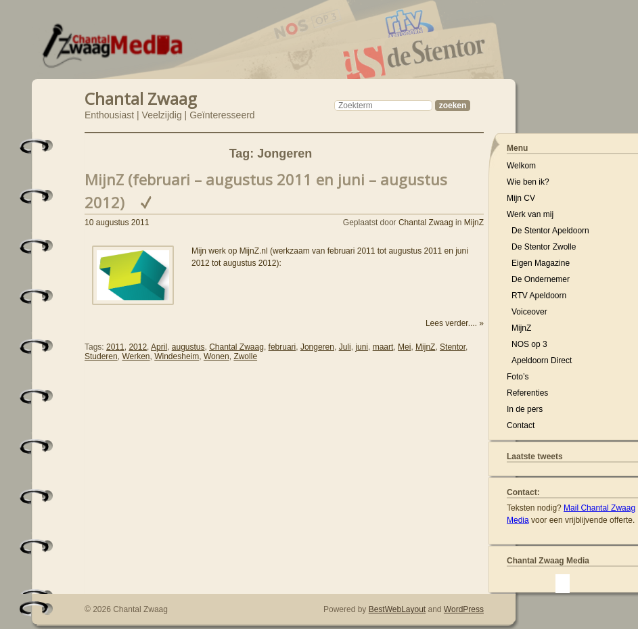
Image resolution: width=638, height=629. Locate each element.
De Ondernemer (540, 279)
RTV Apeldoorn (538, 295)
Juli (345, 347)
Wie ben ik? (528, 182)
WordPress (464, 609)
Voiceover (529, 312)
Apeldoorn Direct (541, 360)
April (159, 347)
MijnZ (474, 222)
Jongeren (317, 347)
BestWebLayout (397, 609)
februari (282, 347)
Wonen (216, 356)
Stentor (452, 347)
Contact (520, 425)
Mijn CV (521, 198)
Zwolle (245, 356)
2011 (115, 347)
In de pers (525, 409)
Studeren (101, 356)
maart (383, 347)
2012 (138, 347)
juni (361, 347)
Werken (136, 356)
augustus (188, 347)
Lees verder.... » (455, 323)
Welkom (521, 165)
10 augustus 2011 (117, 222)
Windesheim (176, 356)
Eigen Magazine (540, 263)
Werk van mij (530, 214)
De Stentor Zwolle (543, 247)
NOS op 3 (529, 344)
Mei (404, 347)
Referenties (527, 393)
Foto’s (517, 376)
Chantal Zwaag (141, 97)
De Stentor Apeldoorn (550, 230)
